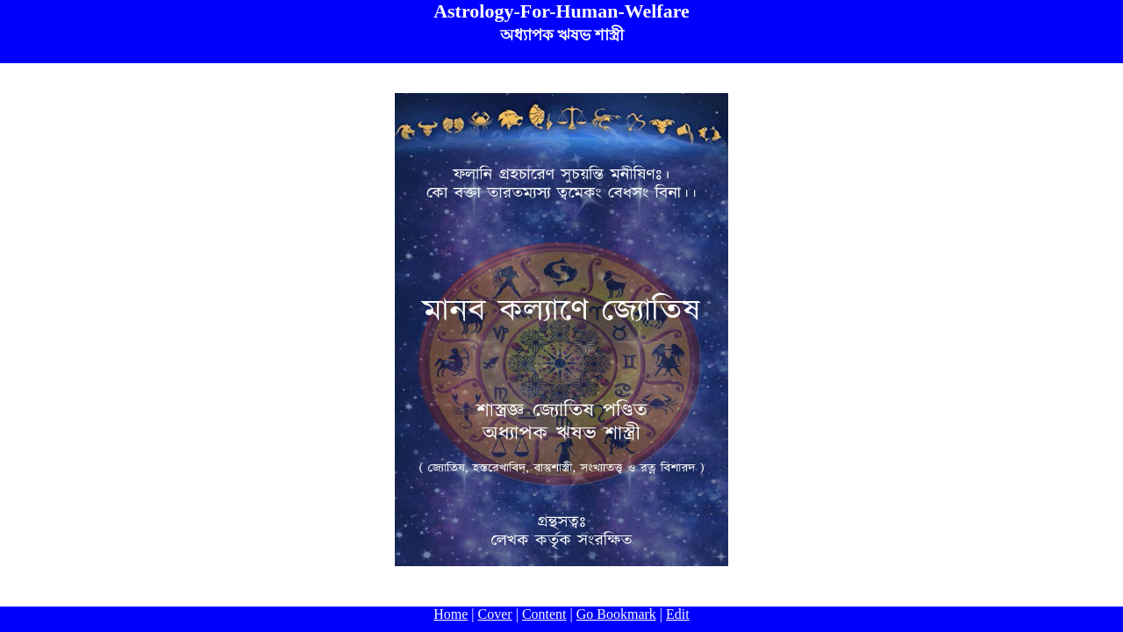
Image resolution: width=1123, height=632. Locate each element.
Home (450, 614)
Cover (495, 614)
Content (544, 614)
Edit (678, 614)
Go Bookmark (616, 614)
